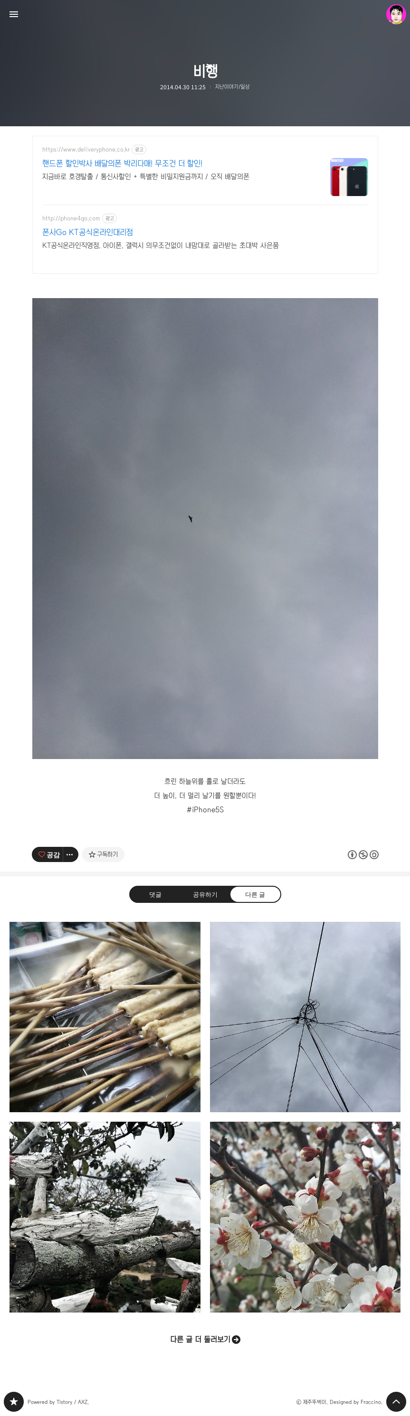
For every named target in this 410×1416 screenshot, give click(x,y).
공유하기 (204, 893)
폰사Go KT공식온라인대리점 (87, 232)
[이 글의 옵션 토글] (70, 854)
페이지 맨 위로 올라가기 (396, 1401)
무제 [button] (305, 1017)
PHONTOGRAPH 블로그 (13, 1401)
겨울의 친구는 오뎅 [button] (105, 1017)
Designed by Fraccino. (356, 1402)
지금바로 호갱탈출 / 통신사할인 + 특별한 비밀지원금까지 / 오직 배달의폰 (145, 176)
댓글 (155, 893)
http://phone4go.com (71, 218)
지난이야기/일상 (232, 87)
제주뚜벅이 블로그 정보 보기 (396, 14)
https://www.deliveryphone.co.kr (86, 149)
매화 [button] (305, 1217)
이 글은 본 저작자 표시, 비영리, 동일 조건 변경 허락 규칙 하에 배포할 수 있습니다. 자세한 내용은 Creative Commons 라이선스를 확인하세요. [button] (363, 854)
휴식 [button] (105, 1217)
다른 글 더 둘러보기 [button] (200, 1339)
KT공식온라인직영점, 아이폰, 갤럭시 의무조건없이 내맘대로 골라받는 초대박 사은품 (160, 245)
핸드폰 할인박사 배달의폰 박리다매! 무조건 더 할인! (122, 163)
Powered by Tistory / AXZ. (58, 1402)
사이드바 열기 (13, 14)
